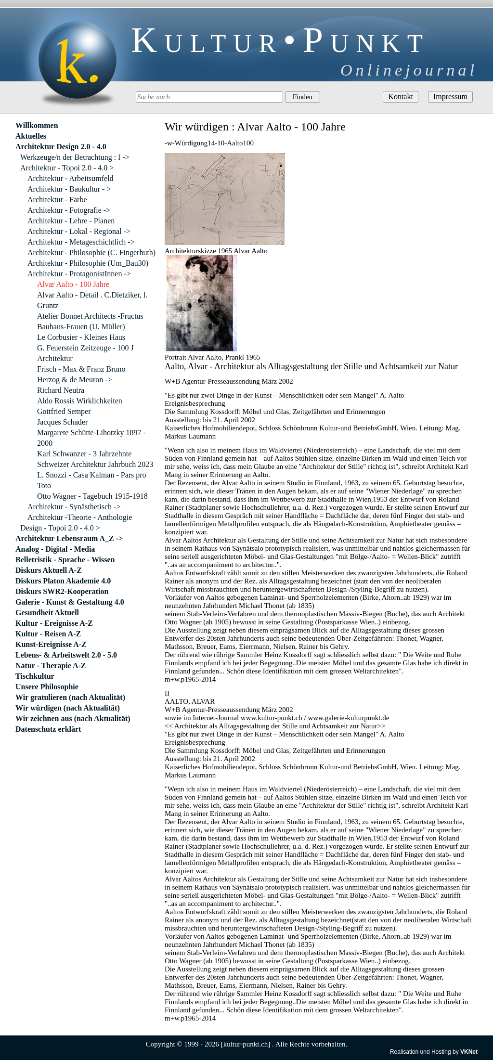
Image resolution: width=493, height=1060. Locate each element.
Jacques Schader (62, 422)
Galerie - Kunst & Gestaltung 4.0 (69, 602)
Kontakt (400, 96)
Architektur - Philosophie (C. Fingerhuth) (91, 252)
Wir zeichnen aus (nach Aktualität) (72, 718)
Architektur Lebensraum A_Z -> (69, 538)
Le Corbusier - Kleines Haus (81, 337)
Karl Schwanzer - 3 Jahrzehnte (84, 454)
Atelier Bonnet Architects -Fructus (90, 316)
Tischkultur (34, 676)
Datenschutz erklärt (48, 729)
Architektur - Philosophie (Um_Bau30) (87, 263)
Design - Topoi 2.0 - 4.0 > (60, 528)
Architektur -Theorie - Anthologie (79, 517)
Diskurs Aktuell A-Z (48, 570)
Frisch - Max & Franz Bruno (81, 369)
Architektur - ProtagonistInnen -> (79, 274)
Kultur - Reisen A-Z (48, 634)
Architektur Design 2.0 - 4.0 (60, 146)
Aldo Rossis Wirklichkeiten (79, 401)
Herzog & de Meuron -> (74, 379)
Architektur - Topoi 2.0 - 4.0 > (67, 168)
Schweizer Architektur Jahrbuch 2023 (95, 464)
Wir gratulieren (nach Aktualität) (70, 697)
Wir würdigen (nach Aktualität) (67, 708)
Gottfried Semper (64, 411)
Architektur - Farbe (57, 199)
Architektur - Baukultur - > (69, 189)
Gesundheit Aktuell (47, 612)
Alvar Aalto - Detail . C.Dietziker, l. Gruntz (92, 300)
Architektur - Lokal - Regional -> (78, 231)
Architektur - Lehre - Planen (71, 221)
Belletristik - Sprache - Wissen (65, 560)
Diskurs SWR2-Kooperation (61, 591)
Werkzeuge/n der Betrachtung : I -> (75, 157)
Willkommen (36, 125)
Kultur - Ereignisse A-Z (54, 623)
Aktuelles (30, 136)
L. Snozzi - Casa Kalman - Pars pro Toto (91, 480)
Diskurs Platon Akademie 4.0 (63, 581)
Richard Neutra (60, 390)
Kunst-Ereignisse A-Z (51, 644)
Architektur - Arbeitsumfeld (70, 178)
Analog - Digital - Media (55, 549)
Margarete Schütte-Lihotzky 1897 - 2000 (91, 437)
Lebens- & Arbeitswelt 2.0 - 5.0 (66, 655)
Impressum (450, 96)
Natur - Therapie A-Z (50, 665)
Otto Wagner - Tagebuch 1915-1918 (92, 496)
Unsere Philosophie (46, 687)
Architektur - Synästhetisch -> (73, 507)
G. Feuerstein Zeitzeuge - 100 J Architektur (85, 353)
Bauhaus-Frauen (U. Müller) (81, 327)
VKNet (469, 1051)
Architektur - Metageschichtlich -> (81, 242)
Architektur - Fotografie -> (68, 210)
